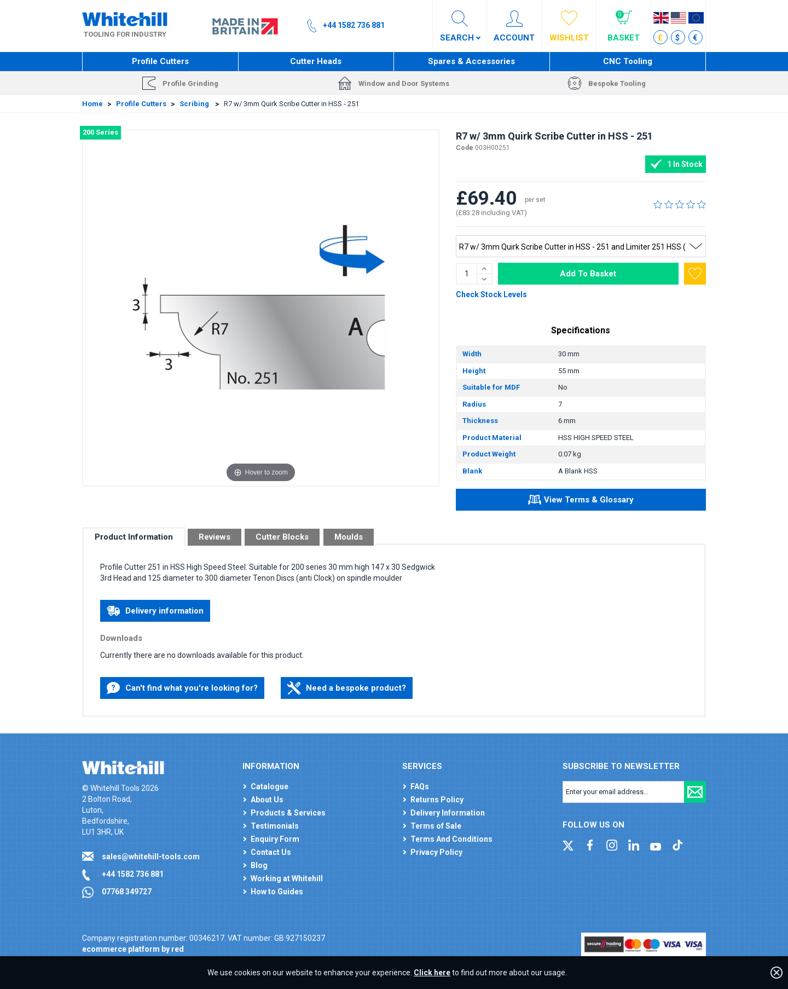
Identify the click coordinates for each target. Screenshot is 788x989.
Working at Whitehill (287, 878)
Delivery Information (447, 812)
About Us (267, 799)
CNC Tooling (627, 61)
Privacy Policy (436, 852)
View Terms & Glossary (581, 501)
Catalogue (269, 786)
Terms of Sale (435, 826)
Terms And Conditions (451, 839)
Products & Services (288, 812)
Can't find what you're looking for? (182, 688)
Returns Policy (436, 799)
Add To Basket (588, 274)
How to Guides (277, 891)
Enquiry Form (275, 839)
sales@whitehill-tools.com (151, 856)
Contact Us (271, 852)
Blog (259, 865)
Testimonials (275, 826)
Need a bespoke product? (346, 688)
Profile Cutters (160, 61)
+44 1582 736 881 (133, 874)
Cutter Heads (315, 61)
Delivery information (155, 611)
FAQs (419, 786)
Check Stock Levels (491, 294)
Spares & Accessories (471, 61)
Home (92, 104)
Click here (432, 972)
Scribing (195, 104)
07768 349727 (127, 891)
